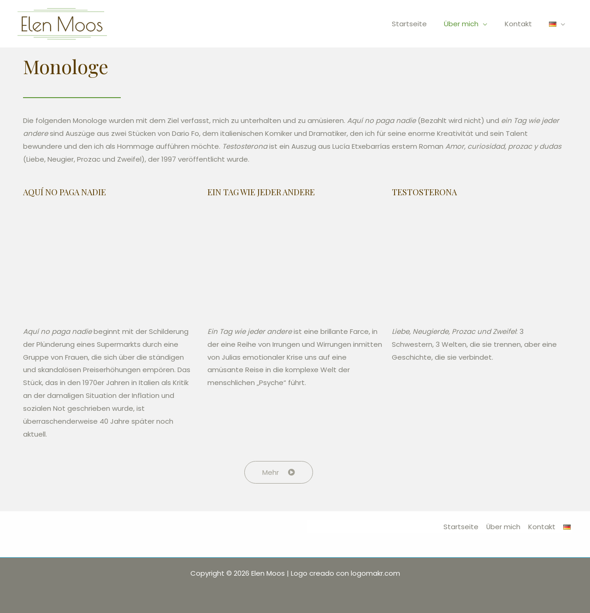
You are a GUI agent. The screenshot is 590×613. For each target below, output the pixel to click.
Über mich (470, 24)
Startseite (421, 24)
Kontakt (523, 24)
